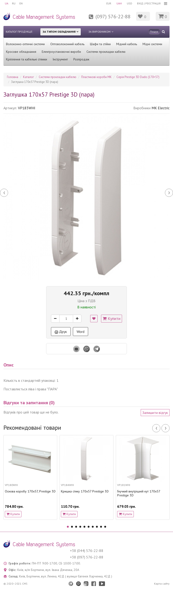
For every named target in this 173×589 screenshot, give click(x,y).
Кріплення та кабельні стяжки (26, 59)
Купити (111, 318)
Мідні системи (152, 44)
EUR (106, 3)
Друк (61, 331)
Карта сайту (162, 583)
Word (80, 331)
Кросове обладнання (21, 52)
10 (105, 527)
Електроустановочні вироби (61, 52)
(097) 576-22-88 (113, 16)
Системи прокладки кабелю (105, 52)
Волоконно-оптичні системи (25, 44)
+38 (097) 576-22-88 (86, 557)
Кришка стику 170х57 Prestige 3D (85, 491)
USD (128, 3)
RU (14, 3)
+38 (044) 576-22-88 (86, 550)
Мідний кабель (126, 44)
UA (6, 3)
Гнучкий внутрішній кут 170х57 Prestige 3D (138, 493)
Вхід (140, 3)
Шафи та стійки (100, 44)
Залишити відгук (155, 412)
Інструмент (60, 59)
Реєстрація (153, 3)
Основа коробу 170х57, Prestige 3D (30, 491)
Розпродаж (81, 59)
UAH (117, 3)
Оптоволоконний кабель (67, 44)
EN (22, 3)
